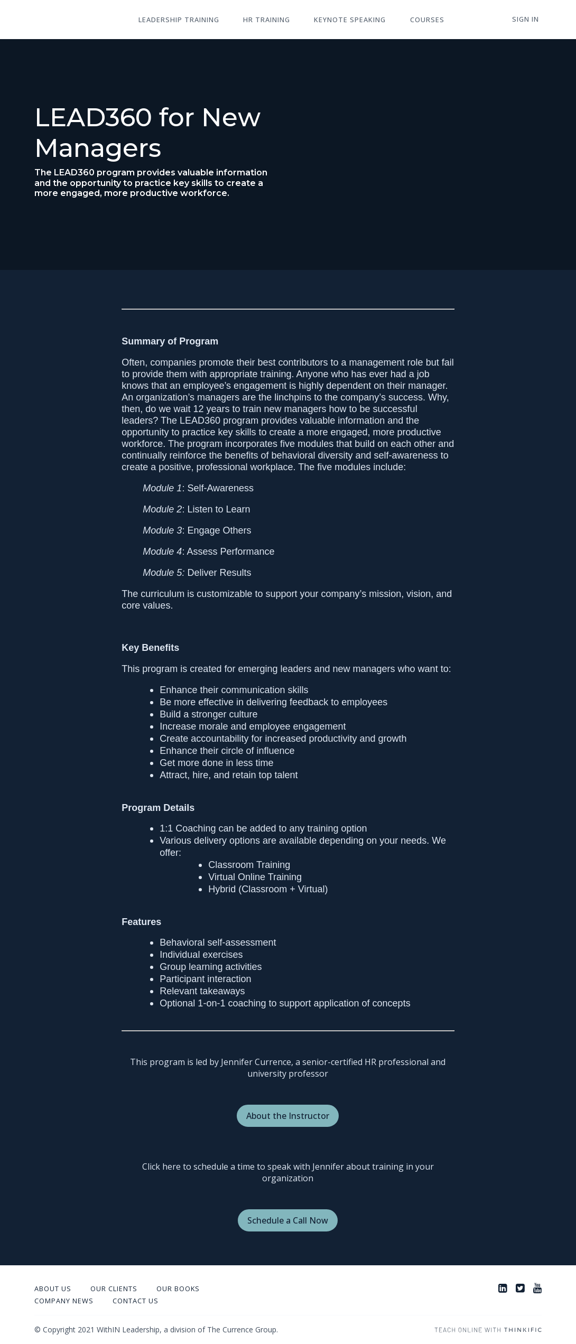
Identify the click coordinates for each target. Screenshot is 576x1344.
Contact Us (136, 1300)
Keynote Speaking (338, 20)
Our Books (178, 1288)
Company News (64, 1300)
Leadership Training (176, 20)
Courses (410, 20)
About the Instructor (287, 1116)
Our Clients (113, 1288)
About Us (52, 1288)
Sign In (528, 19)
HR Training (259, 20)
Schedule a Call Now (287, 1220)
